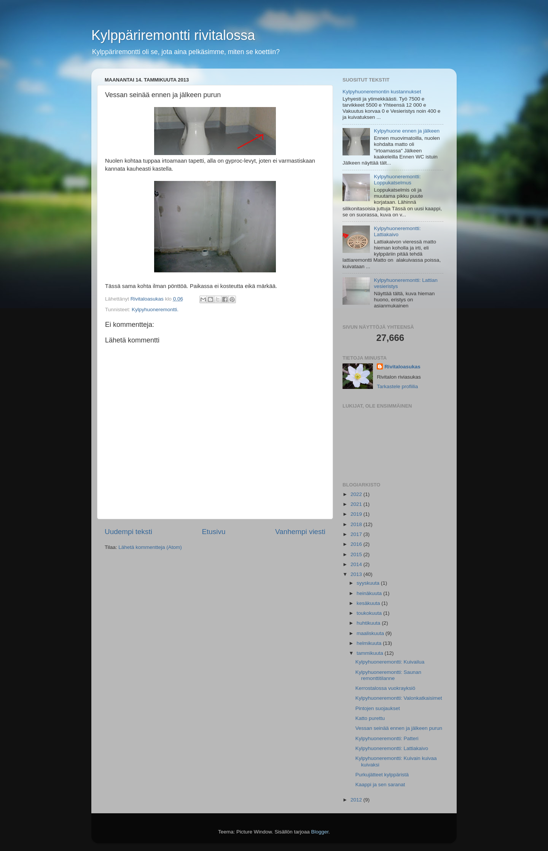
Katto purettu (370, 718)
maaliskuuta (371, 633)
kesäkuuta (369, 603)
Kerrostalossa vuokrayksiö (385, 688)
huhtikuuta (369, 623)
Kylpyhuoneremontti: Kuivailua (390, 662)
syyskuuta (369, 583)
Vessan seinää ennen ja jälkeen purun (398, 728)
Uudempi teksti (128, 532)
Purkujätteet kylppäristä (382, 774)
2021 (356, 504)
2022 (356, 494)
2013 (356, 574)
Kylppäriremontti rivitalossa (173, 35)
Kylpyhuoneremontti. (155, 309)
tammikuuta (371, 653)
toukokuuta (370, 613)
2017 (356, 534)
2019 (356, 514)
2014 (356, 564)
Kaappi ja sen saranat (380, 784)
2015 (356, 554)
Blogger (320, 832)
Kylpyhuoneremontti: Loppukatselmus (397, 180)
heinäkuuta (370, 593)
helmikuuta (370, 643)
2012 (356, 800)
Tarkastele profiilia (397, 386)
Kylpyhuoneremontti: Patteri (387, 738)
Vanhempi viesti (300, 532)
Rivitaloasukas (402, 367)
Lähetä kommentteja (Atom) (150, 547)
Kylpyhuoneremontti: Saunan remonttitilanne (388, 675)
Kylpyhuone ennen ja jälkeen (407, 131)
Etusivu (214, 532)
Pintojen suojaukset (377, 708)
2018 (356, 524)
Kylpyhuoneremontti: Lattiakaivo (397, 231)
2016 (356, 544)
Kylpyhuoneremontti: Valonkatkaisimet (398, 698)
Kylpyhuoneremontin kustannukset (381, 91)
